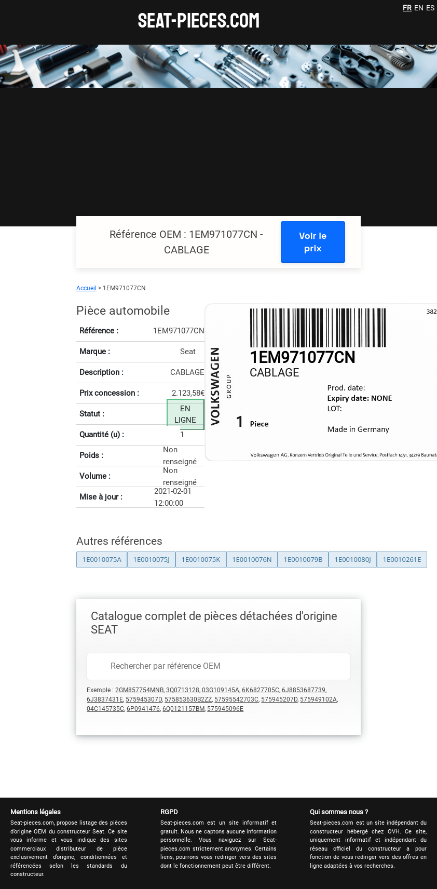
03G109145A (220, 690)
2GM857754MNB (139, 690)
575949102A (318, 699)
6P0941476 (143, 708)
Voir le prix (312, 242)
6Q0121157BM (183, 708)
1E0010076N (252, 559)
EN (419, 8)
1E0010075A (102, 559)
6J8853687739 (303, 690)
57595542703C (236, 699)
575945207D (279, 699)
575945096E (225, 708)
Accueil (86, 288)
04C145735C (105, 708)
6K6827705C (260, 690)
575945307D (144, 699)
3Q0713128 (182, 690)
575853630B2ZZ (188, 699)
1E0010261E (402, 559)
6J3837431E (105, 699)
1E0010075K (201, 559)
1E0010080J (352, 559)
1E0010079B (303, 559)
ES (430, 8)
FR (407, 8)
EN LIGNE (185, 414)
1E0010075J (151, 559)
